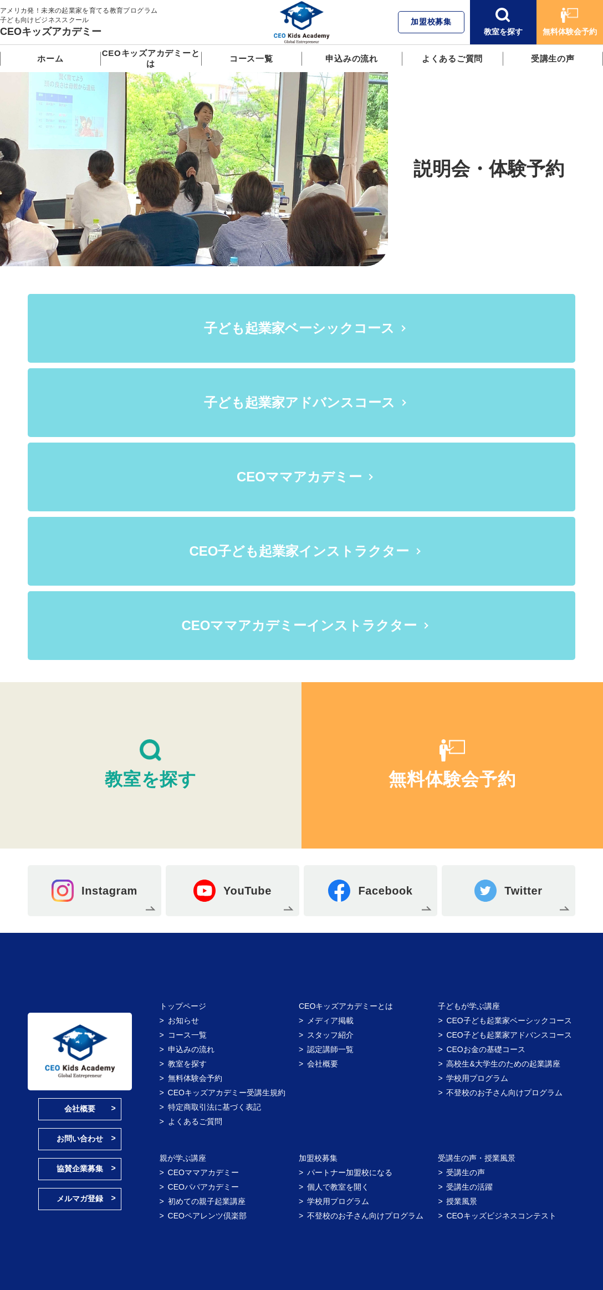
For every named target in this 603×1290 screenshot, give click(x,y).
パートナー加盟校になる (349, 1172)
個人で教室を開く (338, 1186)
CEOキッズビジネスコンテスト (501, 1215)
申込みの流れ (351, 58)
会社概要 (79, 1108)
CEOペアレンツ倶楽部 (207, 1215)
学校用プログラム (477, 1078)
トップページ (183, 1006)
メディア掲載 (330, 1020)
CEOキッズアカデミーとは (151, 58)
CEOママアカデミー (203, 1172)
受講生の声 (553, 58)
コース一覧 (251, 58)
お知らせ (183, 1020)
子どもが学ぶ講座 (469, 1006)
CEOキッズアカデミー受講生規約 (226, 1092)
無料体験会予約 (570, 22)
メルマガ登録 (80, 1198)
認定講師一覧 (330, 1049)
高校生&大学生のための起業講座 (503, 1063)
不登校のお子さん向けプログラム (504, 1092)
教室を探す (503, 22)
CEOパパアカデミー (203, 1186)
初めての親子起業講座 (207, 1201)
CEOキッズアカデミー (50, 31)
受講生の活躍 (469, 1186)
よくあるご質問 (452, 58)
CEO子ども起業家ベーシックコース (508, 1020)
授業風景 (461, 1201)
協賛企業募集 (80, 1168)
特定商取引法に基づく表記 (214, 1107)
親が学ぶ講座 (183, 1158)
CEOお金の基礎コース (485, 1049)
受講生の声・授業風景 (476, 1158)
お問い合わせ (80, 1138)
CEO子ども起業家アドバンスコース (508, 1034)
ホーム (50, 58)
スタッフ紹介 (330, 1034)
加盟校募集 (431, 21)
